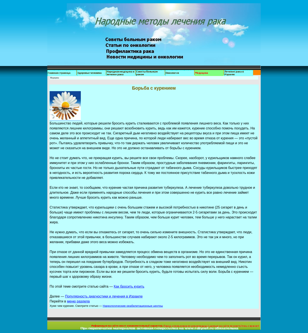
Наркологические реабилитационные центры (133, 305)
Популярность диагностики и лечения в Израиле (104, 296)
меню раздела (78, 301)
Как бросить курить (129, 286)
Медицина (54, 78)
